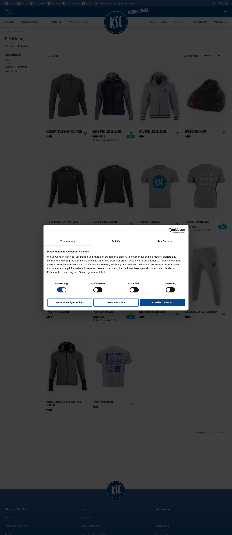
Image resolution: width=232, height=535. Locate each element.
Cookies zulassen (162, 302)
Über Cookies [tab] (164, 241)
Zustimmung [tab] (67, 241)
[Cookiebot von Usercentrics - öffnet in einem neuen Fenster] (171, 230)
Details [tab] (116, 241)
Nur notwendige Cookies (70, 302)
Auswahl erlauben (116, 302)
